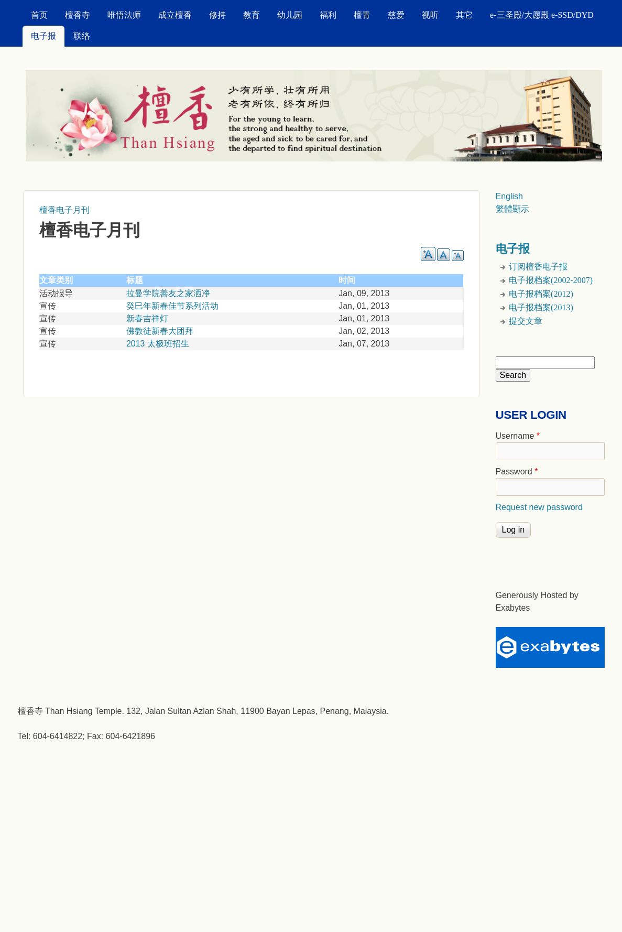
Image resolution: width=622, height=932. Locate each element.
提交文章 (525, 321)
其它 (464, 14)
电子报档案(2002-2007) (551, 280)
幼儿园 (289, 14)
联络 (81, 35)
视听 (430, 14)
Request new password (539, 507)
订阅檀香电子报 (538, 266)
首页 (39, 14)
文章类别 (56, 280)
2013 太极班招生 (157, 343)
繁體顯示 (512, 208)
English (509, 196)
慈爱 (396, 14)
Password (517, 471)
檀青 (362, 14)
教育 (251, 14)
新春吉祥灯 (147, 318)
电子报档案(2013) (541, 307)
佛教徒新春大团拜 (159, 331)
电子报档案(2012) (541, 293)
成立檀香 (175, 14)
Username (518, 435)
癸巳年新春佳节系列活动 (172, 305)
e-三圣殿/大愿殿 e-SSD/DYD (542, 14)
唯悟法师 (124, 14)
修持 (217, 14)
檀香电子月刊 (64, 209)
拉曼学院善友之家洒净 (168, 293)
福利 (328, 14)
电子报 (43, 35)
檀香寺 (77, 14)
